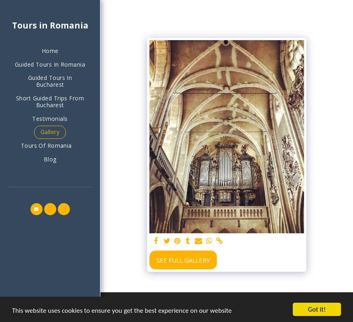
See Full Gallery (183, 260)
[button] (50, 146)
